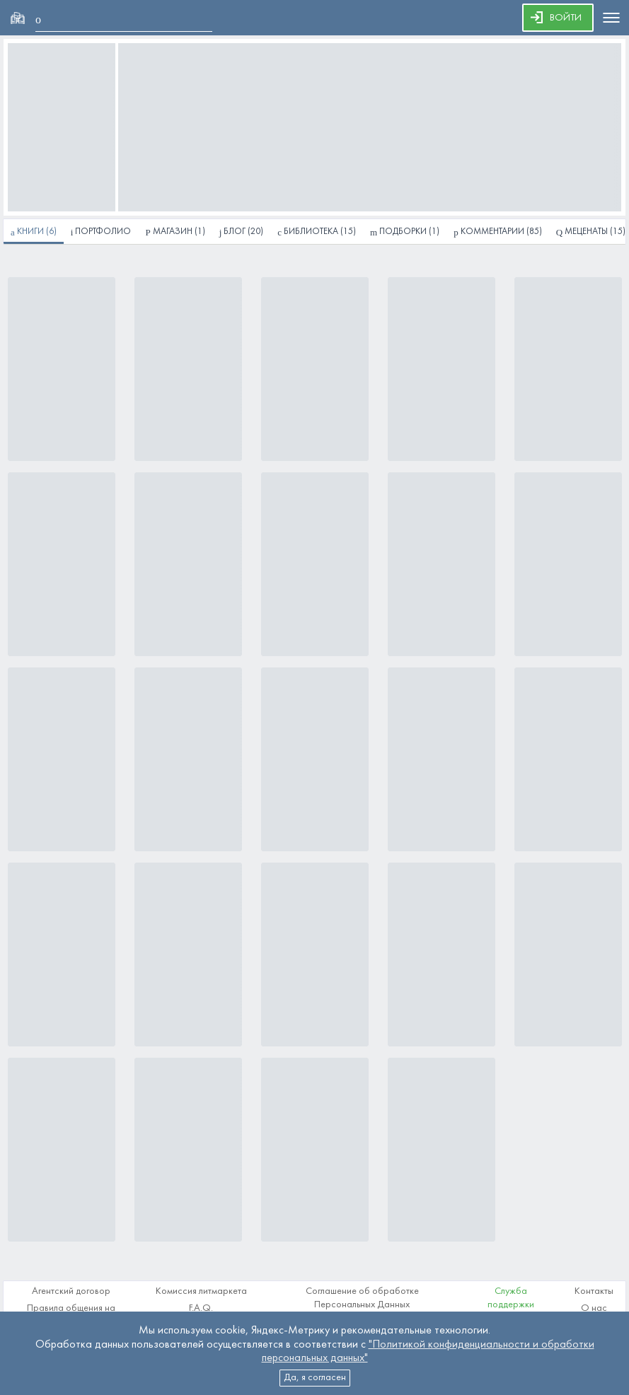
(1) (404, 232)
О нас (594, 1308)
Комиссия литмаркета (201, 1291)
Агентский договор (71, 1291)
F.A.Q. (201, 1308)
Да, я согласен (315, 1377)
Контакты (594, 1291)
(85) (498, 232)
